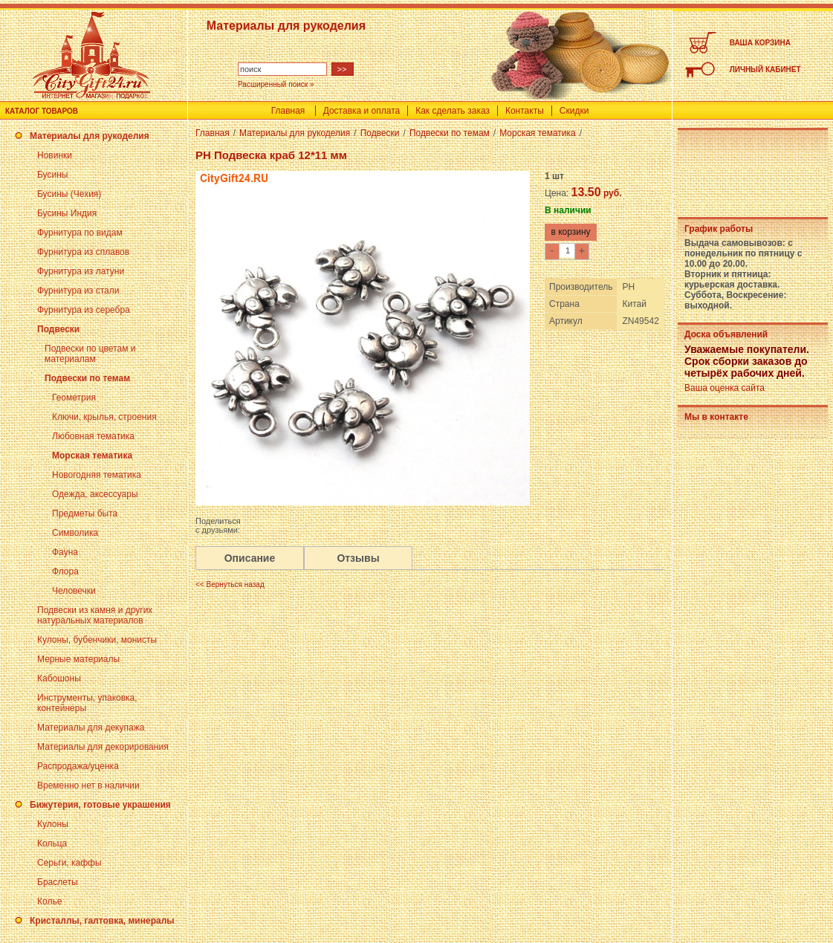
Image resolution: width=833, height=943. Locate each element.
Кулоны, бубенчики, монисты (97, 640)
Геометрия (74, 397)
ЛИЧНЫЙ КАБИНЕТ (765, 69)
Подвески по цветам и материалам (90, 353)
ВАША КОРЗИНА (760, 43)
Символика (75, 533)
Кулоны (52, 824)
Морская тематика (92, 455)
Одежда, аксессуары (95, 494)
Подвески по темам (87, 378)
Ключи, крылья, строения (104, 417)
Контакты (524, 111)
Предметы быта (84, 513)
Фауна (65, 552)
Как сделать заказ (452, 111)
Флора (65, 571)
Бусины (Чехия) (69, 194)
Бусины (52, 174)
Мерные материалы (78, 659)
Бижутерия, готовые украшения (100, 805)
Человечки (74, 591)
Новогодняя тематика (96, 475)
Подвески (58, 329)
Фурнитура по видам (80, 232)
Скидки (574, 111)
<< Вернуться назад (230, 584)
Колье (49, 901)
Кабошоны (59, 678)
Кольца (52, 843)
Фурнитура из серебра (83, 310)
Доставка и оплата (362, 111)
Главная (288, 111)
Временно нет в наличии (88, 785)
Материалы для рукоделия (89, 136)
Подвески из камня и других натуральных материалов (94, 615)
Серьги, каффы (69, 863)
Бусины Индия (67, 213)
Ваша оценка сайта (724, 388)
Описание (250, 558)
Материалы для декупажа (90, 727)
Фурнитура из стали (78, 290)
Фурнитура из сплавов (83, 252)
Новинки (54, 155)
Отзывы (358, 558)
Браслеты (57, 882)
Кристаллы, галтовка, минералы (102, 921)
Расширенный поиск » (276, 84)
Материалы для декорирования (103, 747)
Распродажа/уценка (78, 766)
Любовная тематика (93, 436)
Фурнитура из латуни (80, 271)
